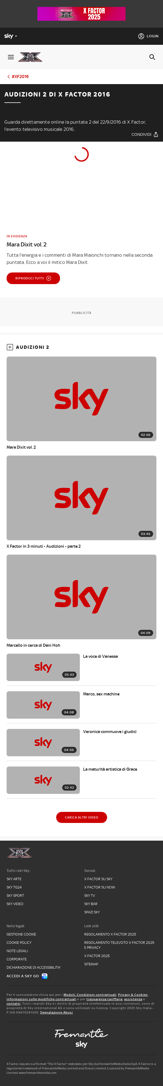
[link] (81, 241)
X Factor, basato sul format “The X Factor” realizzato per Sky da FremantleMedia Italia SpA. (72, 1064)
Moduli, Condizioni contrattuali (90, 995)
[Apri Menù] (10, 57)
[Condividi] (145, 134)
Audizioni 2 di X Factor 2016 (57, 94)
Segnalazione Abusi (56, 1012)
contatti (14, 1004)
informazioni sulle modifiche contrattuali (41, 999)
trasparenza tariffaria (104, 999)
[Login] (148, 36)
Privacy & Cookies (133, 995)
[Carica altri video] (81, 817)
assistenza (133, 999)
